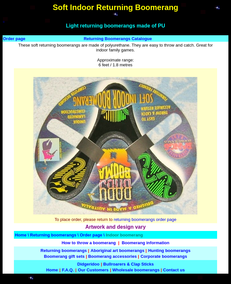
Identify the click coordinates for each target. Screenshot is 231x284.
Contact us (174, 270)
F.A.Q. (68, 270)
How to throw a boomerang (88, 242)
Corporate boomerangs (163, 256)
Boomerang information (145, 242)
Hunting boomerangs (169, 250)
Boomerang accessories (112, 256)
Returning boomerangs (53, 235)
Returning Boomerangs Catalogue (118, 38)
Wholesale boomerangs (136, 270)
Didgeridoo (88, 264)
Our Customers (93, 270)
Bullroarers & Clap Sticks (128, 264)
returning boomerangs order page (145, 219)
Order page (14, 38)
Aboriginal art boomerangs (117, 250)
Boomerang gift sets (64, 256)
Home (21, 235)
